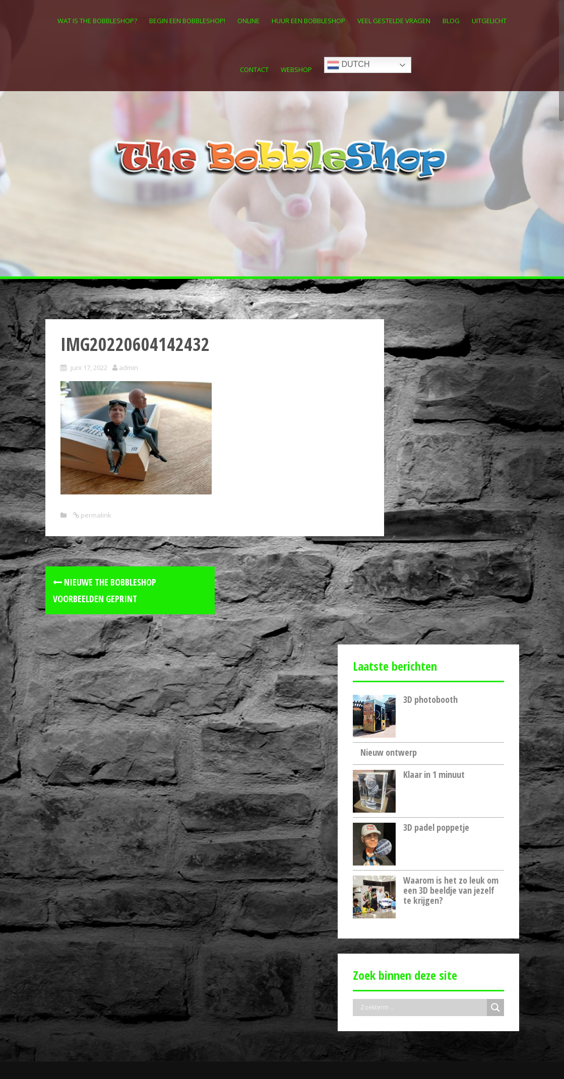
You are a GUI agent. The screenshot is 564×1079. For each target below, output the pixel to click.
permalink (95, 515)
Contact (254, 69)
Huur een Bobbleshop (308, 20)
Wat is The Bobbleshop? (97, 20)
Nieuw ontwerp (388, 426)
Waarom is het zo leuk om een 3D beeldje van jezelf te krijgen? (450, 565)
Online (248, 20)
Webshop (296, 69)
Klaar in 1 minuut (434, 449)
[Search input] (422, 682)
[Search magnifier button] (495, 682)
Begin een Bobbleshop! (187, 20)
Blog (451, 20)
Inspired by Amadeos (79, 1057)
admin (128, 367)
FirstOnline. (186, 1057)
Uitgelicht (489, 20)
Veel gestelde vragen (393, 20)
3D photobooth (430, 374)
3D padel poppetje (436, 502)
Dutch (348, 65)
